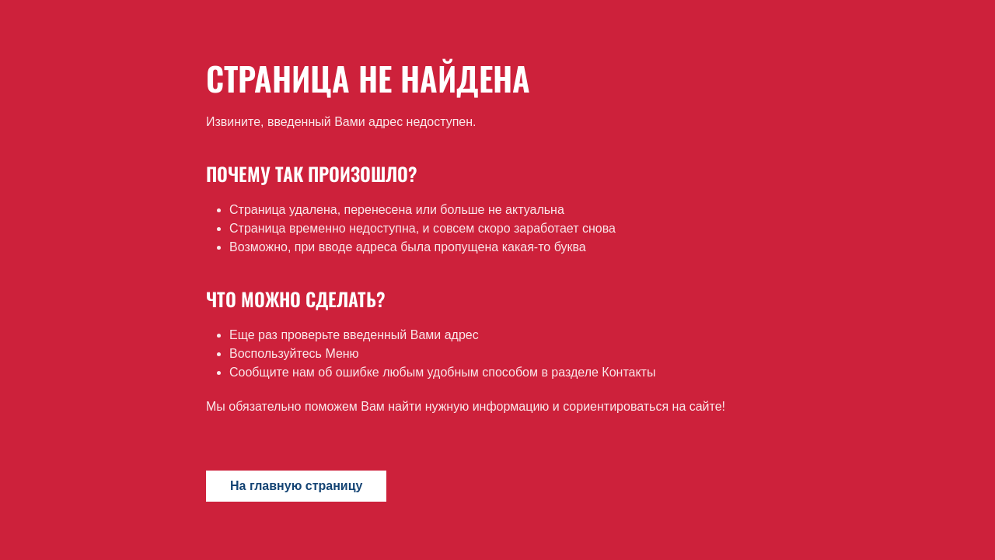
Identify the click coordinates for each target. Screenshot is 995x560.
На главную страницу (296, 485)
